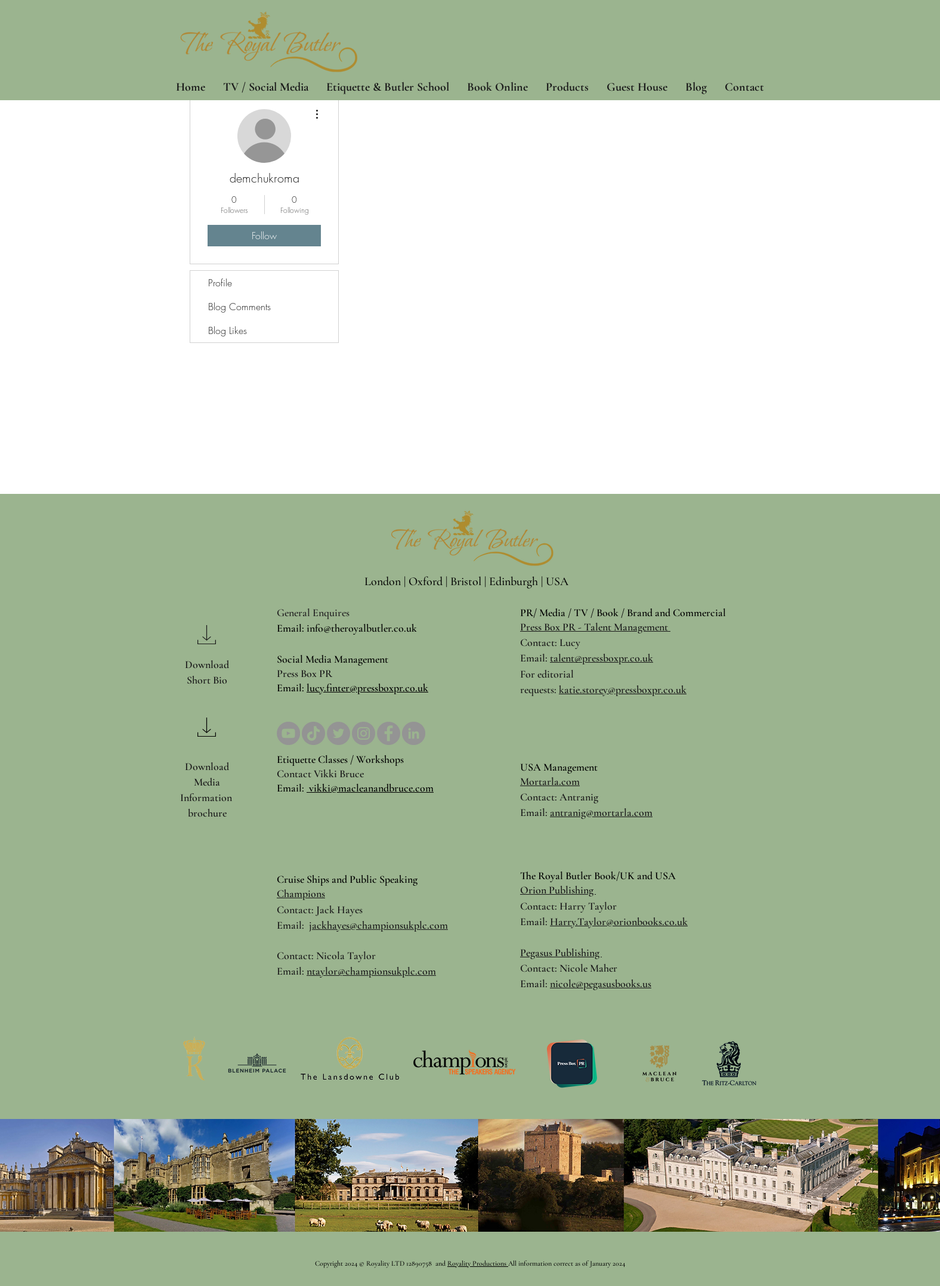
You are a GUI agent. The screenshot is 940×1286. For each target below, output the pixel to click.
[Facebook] (388, 733)
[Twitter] (338, 733)
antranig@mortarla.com (601, 812)
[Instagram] (363, 733)
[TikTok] (313, 733)
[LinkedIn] (413, 733)
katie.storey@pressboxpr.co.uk (623, 689)
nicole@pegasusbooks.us (600, 983)
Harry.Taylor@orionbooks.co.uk (619, 921)
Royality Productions (477, 1263)
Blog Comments (239, 306)
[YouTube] (288, 733)
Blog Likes (227, 330)
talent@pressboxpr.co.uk (601, 657)
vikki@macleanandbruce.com (370, 788)
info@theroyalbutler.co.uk (362, 628)
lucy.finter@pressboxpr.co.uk (367, 687)
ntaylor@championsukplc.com (371, 971)
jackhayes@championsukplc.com (378, 925)
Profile (220, 282)
